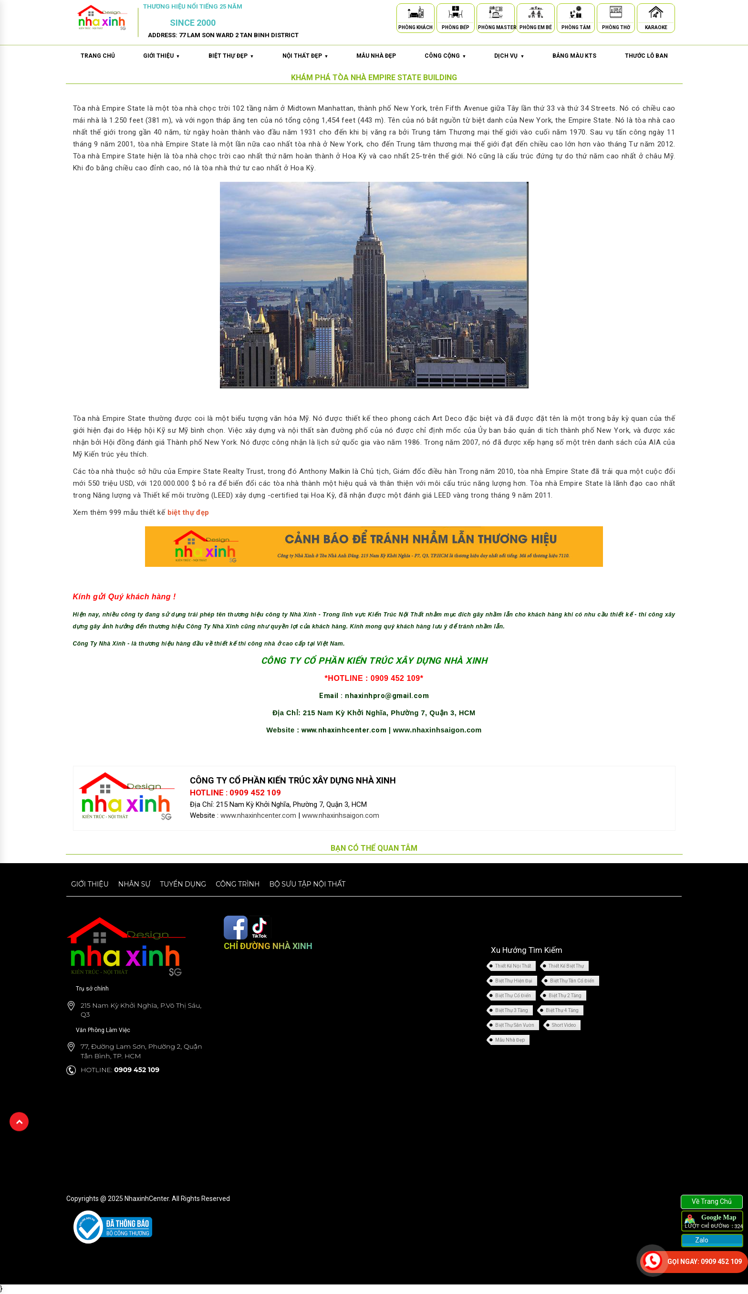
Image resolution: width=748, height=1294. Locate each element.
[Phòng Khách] (415, 13)
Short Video (564, 1025)
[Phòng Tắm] (575, 13)
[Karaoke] (656, 13)
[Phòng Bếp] (455, 13)
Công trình (238, 884)
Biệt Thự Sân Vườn (514, 1025)
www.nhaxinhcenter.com (345, 730)
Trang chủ (98, 55)
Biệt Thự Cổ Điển (513, 995)
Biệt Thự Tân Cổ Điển (572, 980)
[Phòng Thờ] (616, 13)
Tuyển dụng (183, 884)
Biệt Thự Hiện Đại (513, 980)
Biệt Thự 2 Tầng (565, 995)
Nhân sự (134, 884)
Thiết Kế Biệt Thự (566, 966)
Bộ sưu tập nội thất (307, 884)
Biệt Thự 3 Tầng (511, 1010)
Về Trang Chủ (712, 1201)
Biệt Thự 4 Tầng (562, 1010)
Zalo (701, 1240)
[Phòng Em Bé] (535, 13)
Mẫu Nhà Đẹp (510, 1040)
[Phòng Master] (495, 13)
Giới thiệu (90, 884)
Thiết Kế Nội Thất (513, 966)
